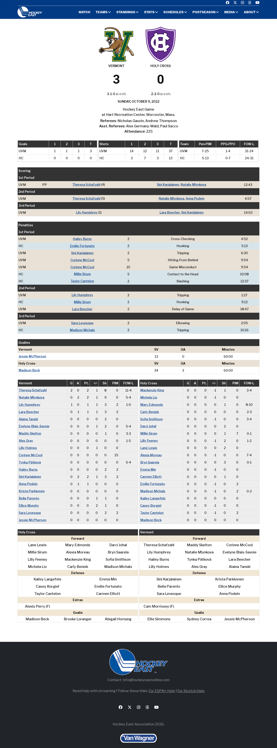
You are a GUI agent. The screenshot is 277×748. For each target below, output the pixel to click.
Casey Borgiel (150, 500)
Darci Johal (148, 423)
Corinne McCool (82, 259)
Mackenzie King (152, 387)
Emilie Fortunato (82, 245)
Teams (101, 12)
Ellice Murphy (29, 500)
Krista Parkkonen (32, 486)
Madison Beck (29, 368)
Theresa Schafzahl (86, 184)
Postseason (203, 12)
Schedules (173, 12)
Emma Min (148, 465)
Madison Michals (82, 328)
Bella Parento (29, 493)
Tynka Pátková (30, 458)
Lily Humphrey (86, 212)
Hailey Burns (82, 238)
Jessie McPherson (32, 354)
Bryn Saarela (149, 458)
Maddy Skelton (30, 430)
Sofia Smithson (151, 416)
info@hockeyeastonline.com (146, 674)
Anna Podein (195, 198)
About (250, 12)
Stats (149, 12)
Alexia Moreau (151, 451)
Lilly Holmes (28, 444)
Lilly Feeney (149, 437)
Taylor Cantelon (82, 279)
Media (229, 12)
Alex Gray (26, 437)
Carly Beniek (149, 409)
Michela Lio (148, 394)
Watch (84, 12)
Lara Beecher (169, 212)
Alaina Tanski (28, 416)
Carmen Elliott (151, 472)
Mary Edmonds (151, 402)
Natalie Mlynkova (193, 184)
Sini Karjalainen (168, 184)
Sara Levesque (82, 321)
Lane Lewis (148, 444)
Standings (125, 12)
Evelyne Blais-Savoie (34, 423)
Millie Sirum (82, 273)
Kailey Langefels (153, 493)
